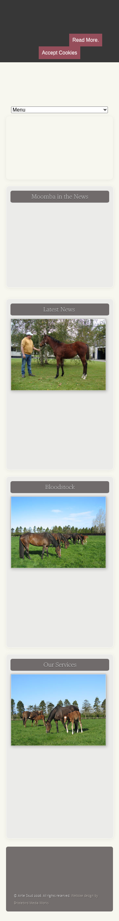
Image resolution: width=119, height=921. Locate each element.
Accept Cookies (59, 52)
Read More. (85, 40)
